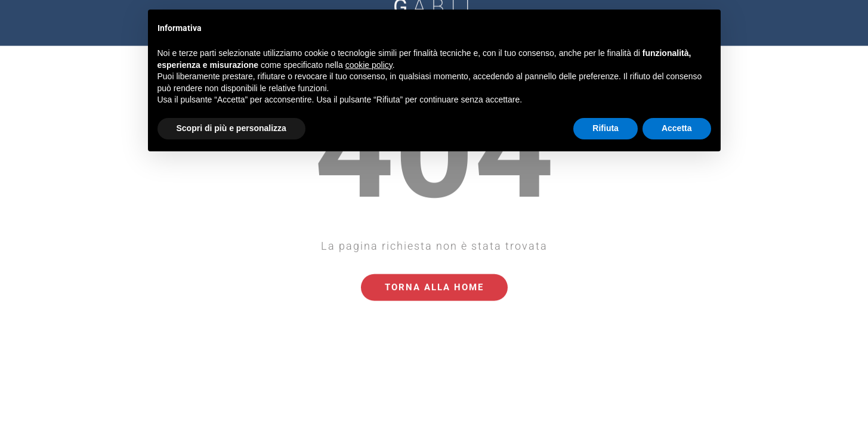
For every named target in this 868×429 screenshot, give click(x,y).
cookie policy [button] (369, 65)
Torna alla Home (434, 268)
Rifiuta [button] (605, 128)
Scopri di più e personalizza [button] (231, 128)
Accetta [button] (677, 128)
